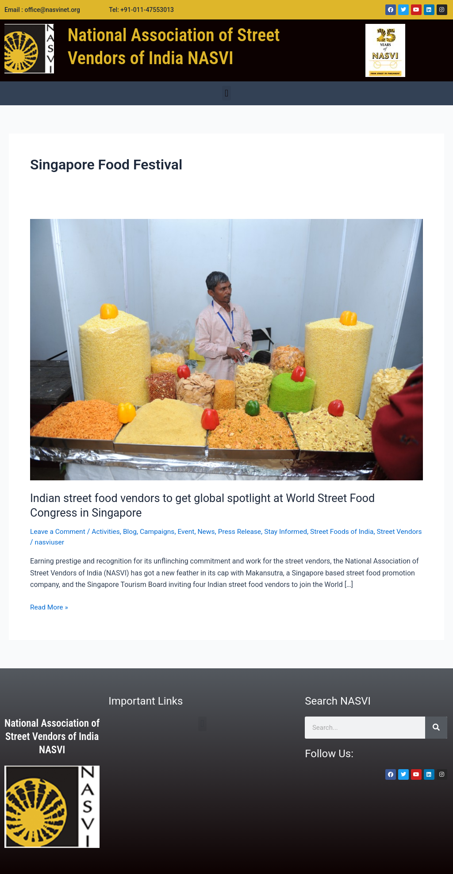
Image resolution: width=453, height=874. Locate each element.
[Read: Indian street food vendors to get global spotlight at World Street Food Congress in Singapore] (226, 349)
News (211, 531)
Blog (133, 531)
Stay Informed (293, 531)
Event (190, 531)
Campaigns (161, 531)
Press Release (245, 531)
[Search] (436, 727)
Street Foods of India (351, 531)
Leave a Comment (58, 531)
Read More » (49, 606)
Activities (107, 531)
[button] (226, 93)
